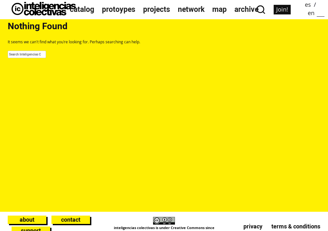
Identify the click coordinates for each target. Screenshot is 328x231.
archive (246, 9)
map (219, 9)
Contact (70, 219)
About (27, 219)
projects (156, 9)
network (191, 9)
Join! (282, 9)
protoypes (118, 9)
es (308, 4)
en (311, 13)
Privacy (252, 226)
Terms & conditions (295, 226)
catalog (82, 9)
